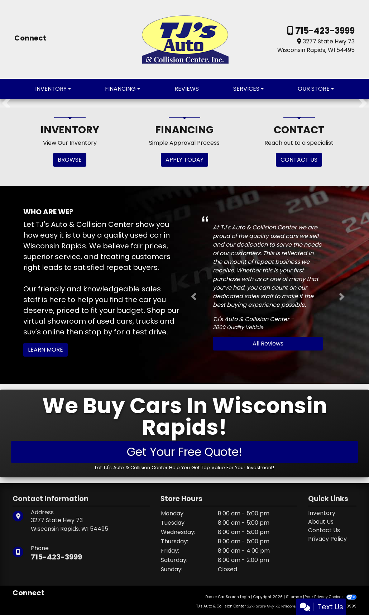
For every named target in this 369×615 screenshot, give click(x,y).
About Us (321, 522)
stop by (98, 332)
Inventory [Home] (321, 513)
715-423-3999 (324, 31)
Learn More (45, 349)
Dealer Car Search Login (227, 597)
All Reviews (268, 343)
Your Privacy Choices (330, 597)
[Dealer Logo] (184, 39)
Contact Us (324, 530)
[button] (6, 103)
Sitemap (294, 597)
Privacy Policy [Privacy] (327, 539)
